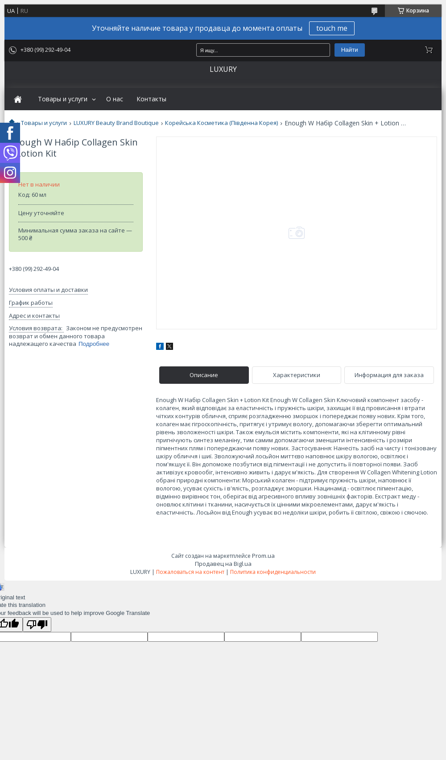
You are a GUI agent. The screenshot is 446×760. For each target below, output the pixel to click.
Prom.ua (263, 556)
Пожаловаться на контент (190, 572)
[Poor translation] (37, 624)
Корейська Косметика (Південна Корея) (221, 123)
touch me (331, 28)
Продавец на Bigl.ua (223, 564)
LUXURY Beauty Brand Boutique (116, 123)
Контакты (151, 99)
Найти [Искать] (349, 49)
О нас (114, 99)
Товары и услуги (62, 99)
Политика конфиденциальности (273, 572)
